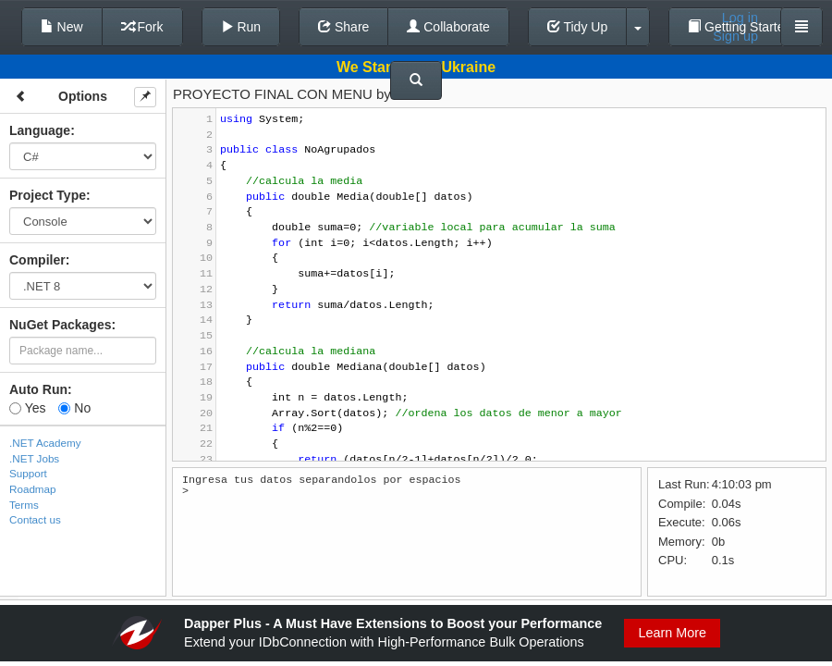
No (74, 408)
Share (343, 26)
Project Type (47, 195)
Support (28, 473)
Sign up (735, 36)
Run (241, 26)
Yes (27, 408)
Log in (740, 17)
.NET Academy (45, 443)
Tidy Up (577, 26)
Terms (24, 505)
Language (39, 130)
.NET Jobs (34, 458)
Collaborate (448, 26)
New (62, 26)
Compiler (37, 260)
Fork (142, 26)
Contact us (35, 519)
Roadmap (32, 489)
